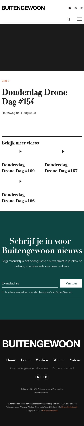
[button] (79, 19)
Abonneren (42, 368)
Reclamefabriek (41, 392)
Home (11, 360)
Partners (57, 368)
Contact (69, 368)
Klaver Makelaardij (69, 407)
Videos (75, 360)
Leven (26, 360)
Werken (42, 360)
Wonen (59, 360)
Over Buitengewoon (22, 368)
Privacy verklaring (50, 410)
